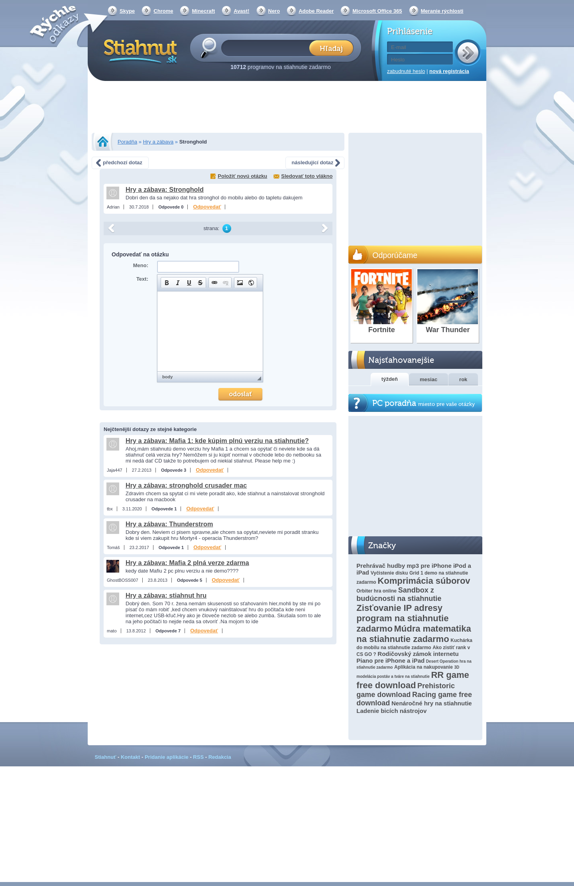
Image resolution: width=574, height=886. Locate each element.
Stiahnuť (105, 757)
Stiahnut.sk (139, 50)
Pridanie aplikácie (167, 757)
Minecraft (203, 11)
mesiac (428, 379)
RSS (198, 757)
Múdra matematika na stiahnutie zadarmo (413, 634)
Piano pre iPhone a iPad (390, 660)
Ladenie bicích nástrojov (391, 710)
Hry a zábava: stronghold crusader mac (186, 485)
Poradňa (127, 142)
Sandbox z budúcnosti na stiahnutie (398, 594)
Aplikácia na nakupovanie (423, 667)
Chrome (163, 11)
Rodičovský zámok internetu (417, 653)
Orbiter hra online (376, 591)
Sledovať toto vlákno (306, 176)
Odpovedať (207, 207)
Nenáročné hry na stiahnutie (431, 703)
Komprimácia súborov (423, 581)
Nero (274, 11)
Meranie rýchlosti (442, 11)
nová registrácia (449, 71)
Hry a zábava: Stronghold (165, 189)
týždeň (389, 379)
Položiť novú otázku (242, 176)
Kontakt (130, 757)
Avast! (241, 11)
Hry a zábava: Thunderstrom (169, 524)
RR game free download (412, 680)
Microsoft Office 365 (377, 11)
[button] (166, 283)
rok (463, 379)
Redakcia (219, 757)
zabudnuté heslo (406, 71)
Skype (127, 11)
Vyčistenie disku (389, 573)
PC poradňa (423, 403)
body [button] (167, 376)
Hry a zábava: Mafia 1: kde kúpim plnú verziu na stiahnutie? (217, 440)
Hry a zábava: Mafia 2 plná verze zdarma (187, 562)
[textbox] (267, 47)
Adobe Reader (316, 11)
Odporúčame (394, 255)
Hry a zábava (158, 142)
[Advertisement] (287, 108)
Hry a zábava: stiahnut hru (166, 595)
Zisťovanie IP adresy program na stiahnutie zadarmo (402, 618)
